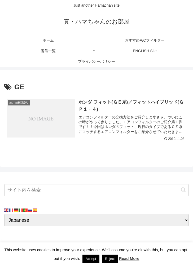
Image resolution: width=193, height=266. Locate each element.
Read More (129, 258)
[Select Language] (96, 220)
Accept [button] (91, 259)
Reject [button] (110, 259)
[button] (183, 190)
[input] (96, 190)
